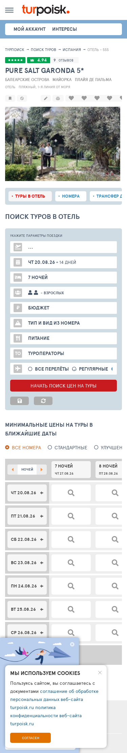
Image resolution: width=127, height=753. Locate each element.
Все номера (26, 447)
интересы (64, 29)
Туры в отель (30, 195)
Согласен (30, 737)
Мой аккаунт (29, 29)
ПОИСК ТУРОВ (43, 49)
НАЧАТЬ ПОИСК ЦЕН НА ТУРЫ (63, 385)
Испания (72, 49)
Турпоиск (14, 49)
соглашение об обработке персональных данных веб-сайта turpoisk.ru (54, 699)
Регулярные (93, 368)
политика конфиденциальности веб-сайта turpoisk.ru (46, 715)
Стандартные (71, 447)
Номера (71, 195)
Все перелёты (52, 368)
